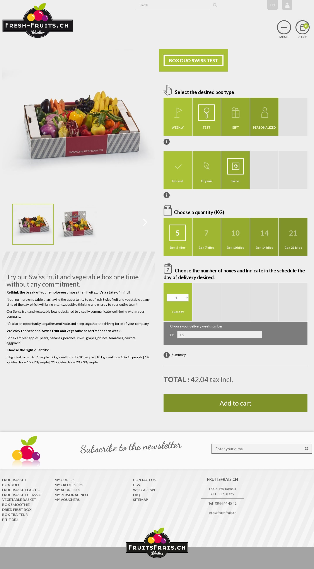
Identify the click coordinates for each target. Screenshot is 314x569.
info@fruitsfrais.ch (222, 512)
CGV (136, 485)
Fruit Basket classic (21, 495)
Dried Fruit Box (17, 509)
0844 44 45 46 (226, 503)
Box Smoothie (16, 504)
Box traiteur (15, 514)
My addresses (67, 490)
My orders (65, 480)
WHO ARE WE (144, 490)
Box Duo (10, 485)
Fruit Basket (14, 480)
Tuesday (178, 312)
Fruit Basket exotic (21, 490)
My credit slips (69, 485)
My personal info (71, 495)
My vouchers (67, 499)
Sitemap (140, 499)
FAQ (136, 495)
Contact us (144, 480)
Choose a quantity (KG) (199, 212)
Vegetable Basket (19, 499)
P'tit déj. (10, 519)
